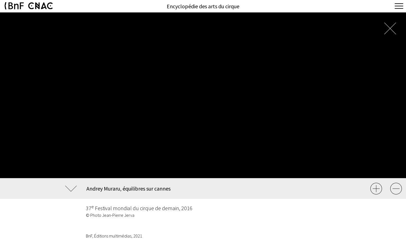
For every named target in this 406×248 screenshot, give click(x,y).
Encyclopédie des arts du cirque (203, 6)
